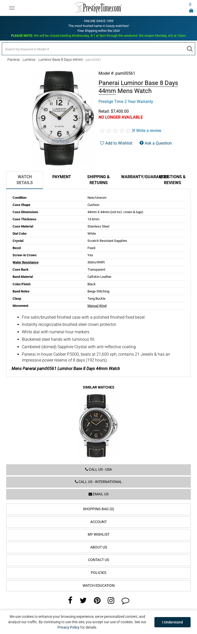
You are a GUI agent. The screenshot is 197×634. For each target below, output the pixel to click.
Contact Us (98, 560)
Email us (98, 494)
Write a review (146, 130)
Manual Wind (96, 306)
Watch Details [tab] (25, 179)
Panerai (13, 60)
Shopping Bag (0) (98, 509)
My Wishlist (99, 534)
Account (98, 522)
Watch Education (99, 585)
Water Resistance (25, 262)
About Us (98, 547)
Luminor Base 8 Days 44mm (60, 60)
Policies (98, 573)
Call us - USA (98, 469)
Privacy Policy (68, 627)
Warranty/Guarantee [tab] (137, 176)
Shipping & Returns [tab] (98, 179)
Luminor (29, 60)
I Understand (172, 622)
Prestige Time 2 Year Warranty (125, 101)
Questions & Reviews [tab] (172, 179)
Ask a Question (156, 143)
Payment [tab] (61, 176)
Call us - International (98, 482)
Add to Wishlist (116, 143)
